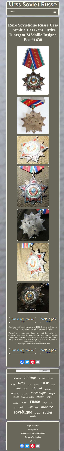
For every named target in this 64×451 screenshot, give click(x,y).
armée (42, 378)
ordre (22, 407)
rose (50, 378)
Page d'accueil (33, 426)
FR (35, 441)
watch (53, 384)
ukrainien (25, 394)
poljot (52, 393)
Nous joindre (33, 429)
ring (45, 402)
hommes (36, 384)
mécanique (38, 393)
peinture (41, 397)
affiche (49, 397)
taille (15, 403)
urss (21, 383)
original (36, 388)
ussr (45, 383)
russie (16, 397)
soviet (47, 412)
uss (30, 384)
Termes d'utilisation (33, 437)
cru (14, 407)
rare (17, 388)
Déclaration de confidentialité (33, 433)
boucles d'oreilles (27, 397)
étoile (26, 389)
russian (15, 393)
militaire (33, 407)
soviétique (23, 412)
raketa (17, 378)
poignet (48, 389)
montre (47, 407)
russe (35, 401)
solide (51, 403)
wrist (13, 384)
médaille (33, 416)
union (24, 402)
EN (31, 441)
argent (38, 413)
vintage (29, 377)
